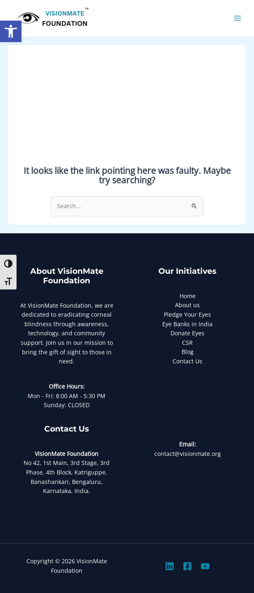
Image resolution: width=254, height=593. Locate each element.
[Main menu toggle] (237, 18)
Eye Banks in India (187, 324)
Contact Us (187, 361)
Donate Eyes (187, 333)
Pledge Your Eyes (187, 314)
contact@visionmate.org (187, 454)
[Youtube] (205, 566)
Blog (188, 352)
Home (188, 296)
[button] (11, 31)
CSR (187, 342)
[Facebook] (187, 566)
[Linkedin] (169, 566)
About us (187, 305)
